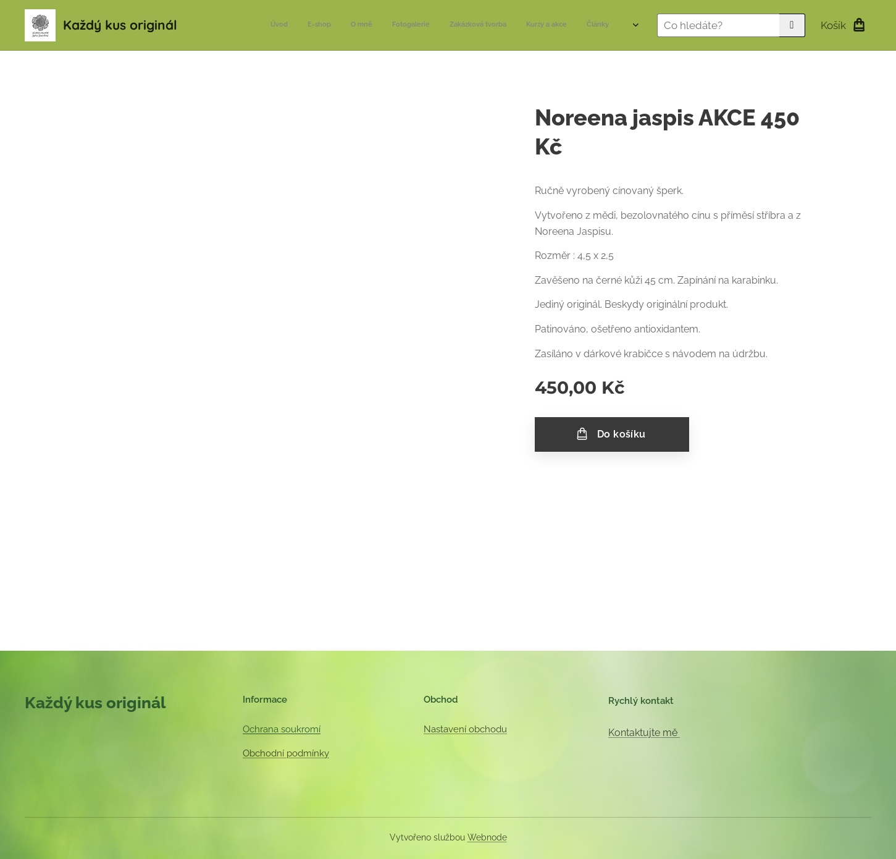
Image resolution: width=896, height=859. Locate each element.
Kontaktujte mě (644, 732)
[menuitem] (480, 25)
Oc (248, 729)
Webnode (487, 837)
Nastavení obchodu (465, 729)
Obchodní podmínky (286, 753)
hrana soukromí (287, 729)
